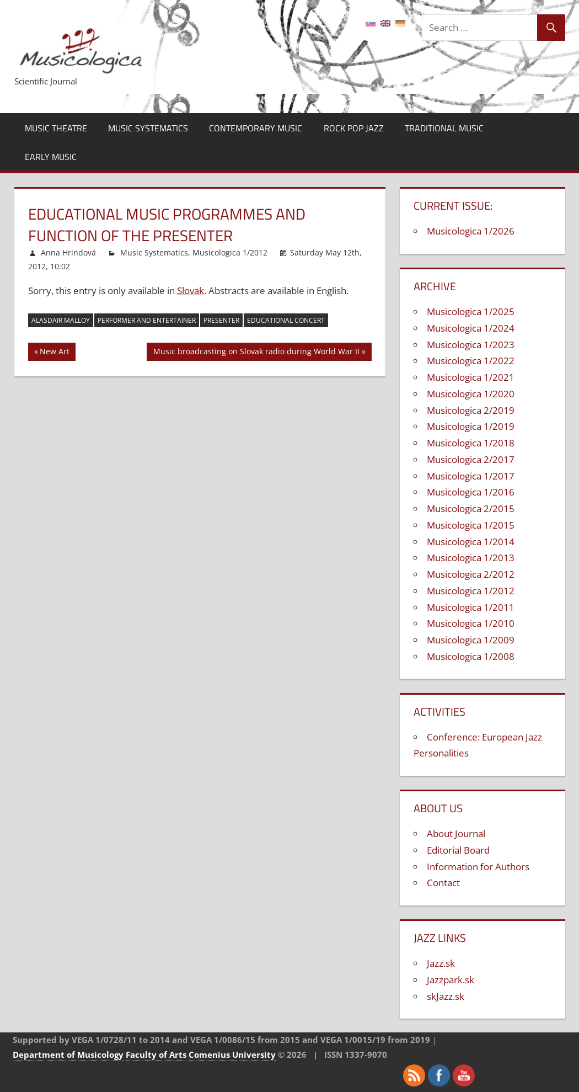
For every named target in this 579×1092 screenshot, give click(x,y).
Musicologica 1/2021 (470, 377)
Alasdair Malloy (60, 320)
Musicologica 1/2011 (470, 607)
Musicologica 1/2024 (470, 328)
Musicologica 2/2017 (470, 459)
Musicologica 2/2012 (470, 574)
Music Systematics (148, 128)
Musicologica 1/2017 (470, 476)
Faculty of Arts (156, 1054)
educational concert (286, 320)
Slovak (190, 290)
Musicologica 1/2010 (470, 623)
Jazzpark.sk (450, 979)
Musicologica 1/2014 (470, 541)
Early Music (51, 156)
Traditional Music (444, 128)
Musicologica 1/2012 (229, 252)
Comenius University (232, 1054)
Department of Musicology (68, 1054)
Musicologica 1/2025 (470, 311)
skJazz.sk (445, 996)
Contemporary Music (255, 128)
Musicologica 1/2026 (470, 231)
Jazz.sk (441, 963)
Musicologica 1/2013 (470, 557)
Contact (443, 882)
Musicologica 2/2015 (470, 508)
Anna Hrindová (68, 252)
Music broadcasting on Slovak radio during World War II (256, 353)
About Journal (456, 833)
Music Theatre (56, 128)
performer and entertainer (147, 320)
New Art (55, 353)
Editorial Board (458, 850)
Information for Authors (478, 866)
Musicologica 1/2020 (470, 393)
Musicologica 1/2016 (470, 492)
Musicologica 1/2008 (470, 656)
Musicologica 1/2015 (470, 525)
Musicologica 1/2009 (470, 639)
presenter (221, 320)
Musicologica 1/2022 (470, 360)
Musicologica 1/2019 (470, 426)
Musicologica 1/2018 (470, 442)
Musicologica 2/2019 (470, 410)
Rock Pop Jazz (354, 128)
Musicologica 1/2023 (470, 344)
